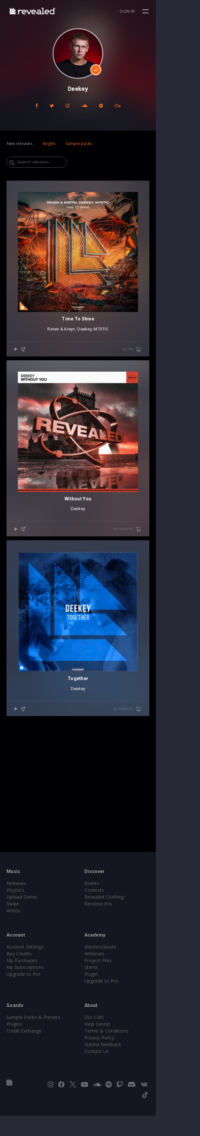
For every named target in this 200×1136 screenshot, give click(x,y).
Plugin (113, 1004)
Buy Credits (19, 984)
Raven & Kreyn (83, 373)
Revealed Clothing (126, 927)
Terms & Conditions (128, 1061)
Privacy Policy (121, 1068)
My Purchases (21, 991)
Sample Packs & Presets (33, 1048)
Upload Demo (21, 927)
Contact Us (118, 1082)
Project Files (120, 991)
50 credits (171, 617)
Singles (49, 143)
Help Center (119, 1054)
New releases (19, 143)
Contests (116, 920)
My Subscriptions (25, 998)
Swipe (12, 934)
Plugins (14, 1054)
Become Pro (120, 934)
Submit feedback (124, 1075)
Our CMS (116, 1048)
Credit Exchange (24, 1061)
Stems (113, 998)
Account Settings (25, 977)
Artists (13, 941)
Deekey (106, 373)
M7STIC (123, 373)
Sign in (171, 11)
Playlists (15, 920)
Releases (16, 914)
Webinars (116, 984)
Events (113, 914)
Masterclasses (122, 977)
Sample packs (79, 143)
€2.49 (176, 393)
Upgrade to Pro (23, 1004)
